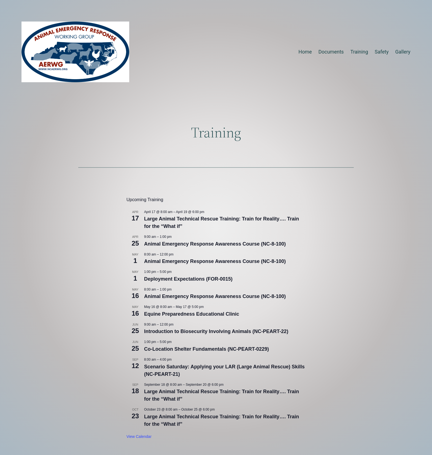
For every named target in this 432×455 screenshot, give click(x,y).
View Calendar (139, 436)
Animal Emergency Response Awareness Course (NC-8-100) (215, 244)
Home (305, 52)
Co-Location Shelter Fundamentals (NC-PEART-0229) (206, 349)
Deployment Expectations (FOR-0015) (188, 279)
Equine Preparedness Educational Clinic (191, 314)
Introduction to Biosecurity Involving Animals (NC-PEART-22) (216, 331)
